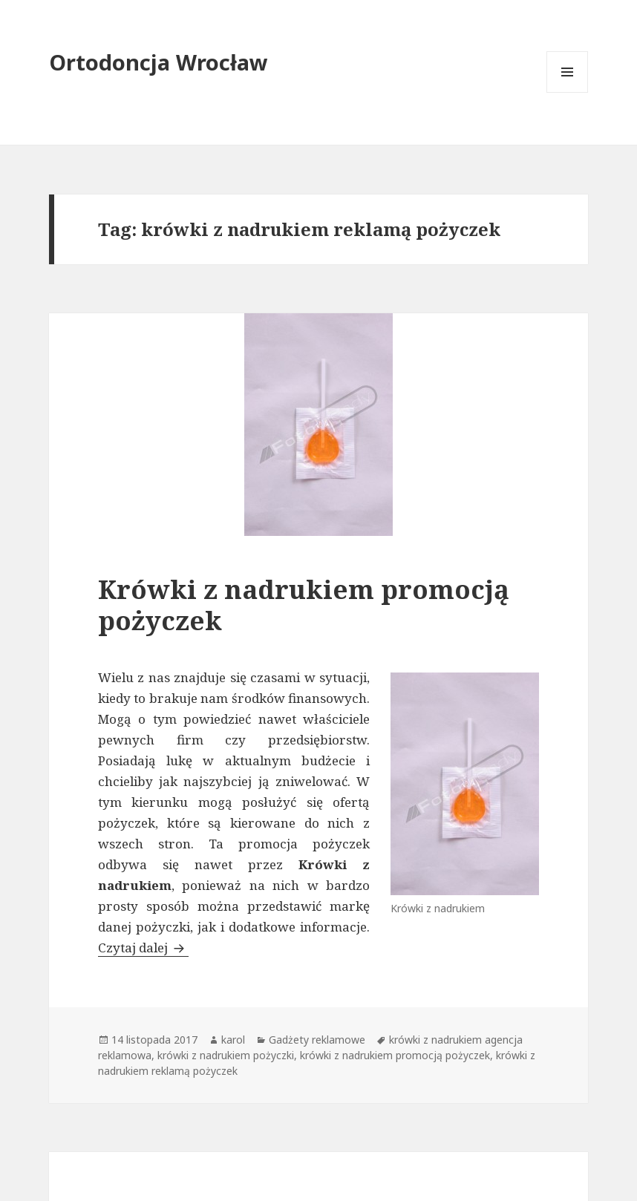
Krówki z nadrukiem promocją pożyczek (303, 605)
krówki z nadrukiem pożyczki (225, 1055)
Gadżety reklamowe (317, 1040)
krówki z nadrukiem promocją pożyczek (395, 1055)
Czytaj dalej (143, 947)
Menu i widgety (567, 92)
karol (233, 1040)
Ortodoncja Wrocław (158, 62)
